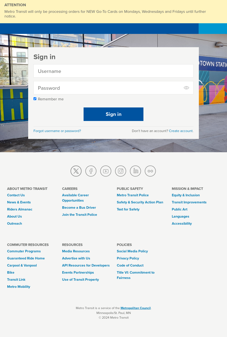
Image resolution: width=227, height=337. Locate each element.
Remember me (51, 99)
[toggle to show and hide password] (187, 87)
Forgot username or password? (57, 130)
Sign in (113, 114)
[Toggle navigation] (214, 28)
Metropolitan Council (136, 308)
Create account (181, 130)
